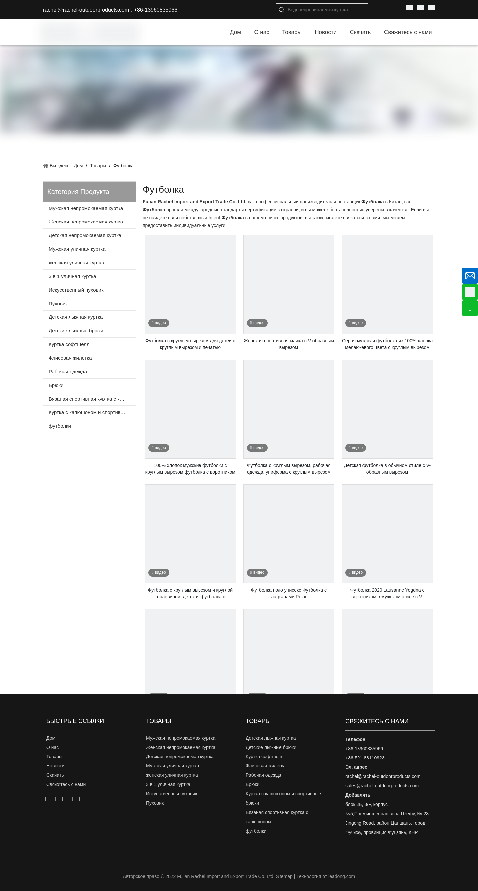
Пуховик (58, 303)
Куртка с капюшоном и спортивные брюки (92, 412)
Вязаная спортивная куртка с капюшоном (92, 398)
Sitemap (284, 876)
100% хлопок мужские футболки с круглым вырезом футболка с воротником (190, 469)
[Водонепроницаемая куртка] (328, 10)
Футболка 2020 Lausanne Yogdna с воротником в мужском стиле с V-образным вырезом (387, 593)
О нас (52, 747)
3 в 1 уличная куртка (72, 276)
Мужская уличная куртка (77, 249)
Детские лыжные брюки (76, 330)
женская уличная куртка (76, 262)
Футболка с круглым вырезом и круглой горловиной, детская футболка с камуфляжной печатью (190, 593)
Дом (50, 738)
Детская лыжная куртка (76, 317)
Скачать (55, 775)
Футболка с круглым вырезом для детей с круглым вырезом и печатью (190, 344)
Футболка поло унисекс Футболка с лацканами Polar (289, 593)
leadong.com (341, 876)
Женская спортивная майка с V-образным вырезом (289, 344)
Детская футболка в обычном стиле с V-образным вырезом (387, 469)
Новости (55, 765)
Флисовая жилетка (70, 358)
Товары (54, 756)
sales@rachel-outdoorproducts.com (382, 785)
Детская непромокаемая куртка (85, 235)
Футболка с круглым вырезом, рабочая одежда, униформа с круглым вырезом (289, 469)
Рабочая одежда (68, 371)
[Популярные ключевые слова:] (282, 10)
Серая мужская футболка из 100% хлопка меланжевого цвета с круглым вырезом (387, 344)
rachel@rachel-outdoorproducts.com (86, 10)
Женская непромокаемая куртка (86, 221)
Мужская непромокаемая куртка (86, 208)
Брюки (56, 385)
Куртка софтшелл (69, 344)
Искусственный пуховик (76, 290)
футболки (60, 426)
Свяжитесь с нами (66, 784)
